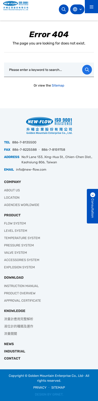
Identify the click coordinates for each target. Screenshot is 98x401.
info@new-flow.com (31, 169)
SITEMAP (58, 387)
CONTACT (12, 358)
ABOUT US (12, 190)
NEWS (9, 344)
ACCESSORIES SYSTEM (21, 260)
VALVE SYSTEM (15, 253)
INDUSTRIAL (14, 351)
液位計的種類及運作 (18, 326)
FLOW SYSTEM (15, 223)
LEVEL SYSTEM (15, 231)
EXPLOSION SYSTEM (19, 267)
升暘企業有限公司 (17, 6)
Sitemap (58, 85)
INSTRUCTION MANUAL (21, 286)
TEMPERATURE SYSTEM (22, 238)
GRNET (57, 394)
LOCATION (11, 197)
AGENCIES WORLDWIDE (21, 205)
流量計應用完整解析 (18, 319)
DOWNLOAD (14, 277)
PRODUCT (12, 215)
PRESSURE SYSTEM (19, 245)
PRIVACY (39, 387)
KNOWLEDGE (14, 311)
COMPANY (12, 182)
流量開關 (10, 334)
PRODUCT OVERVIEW (20, 293)
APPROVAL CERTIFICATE (22, 300)
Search (64, 9)
